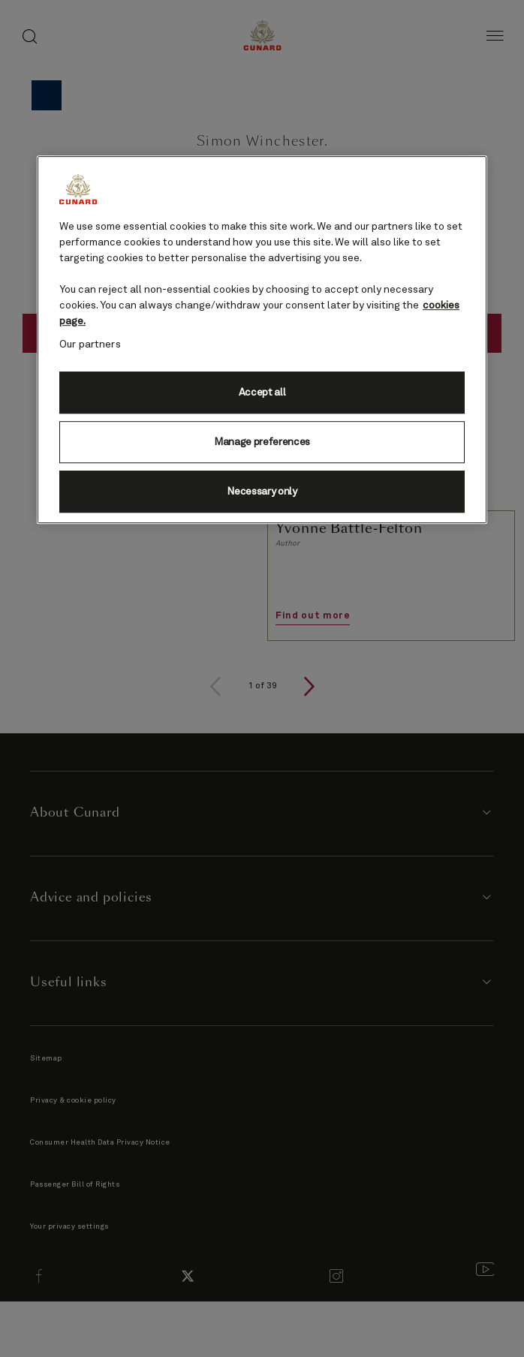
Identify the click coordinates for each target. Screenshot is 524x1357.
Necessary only (262, 491)
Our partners (90, 344)
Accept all (262, 392)
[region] (262, 339)
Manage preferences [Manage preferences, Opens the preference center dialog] (262, 442)
